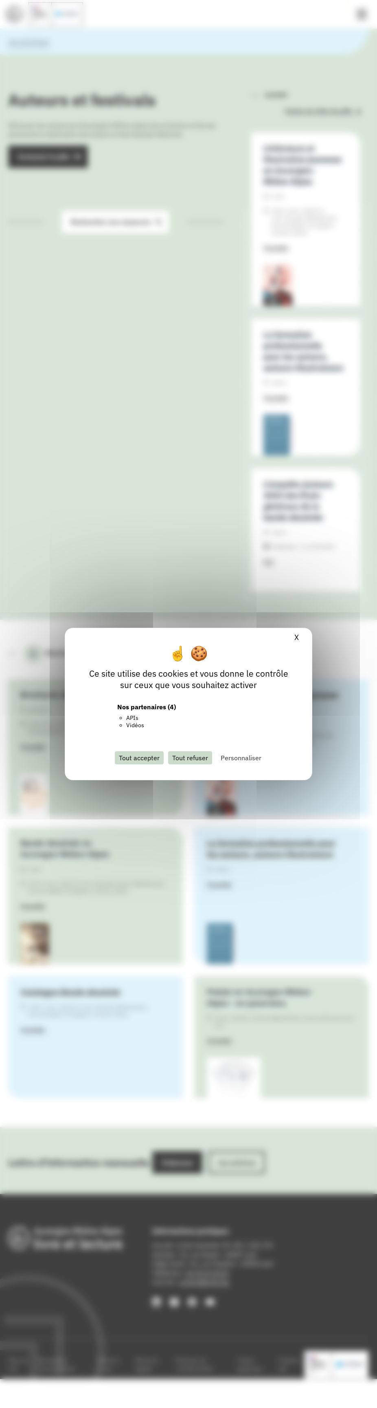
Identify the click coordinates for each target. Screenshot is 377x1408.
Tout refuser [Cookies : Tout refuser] (190, 758)
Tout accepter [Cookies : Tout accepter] (139, 758)
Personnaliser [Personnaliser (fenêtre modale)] (241, 758)
